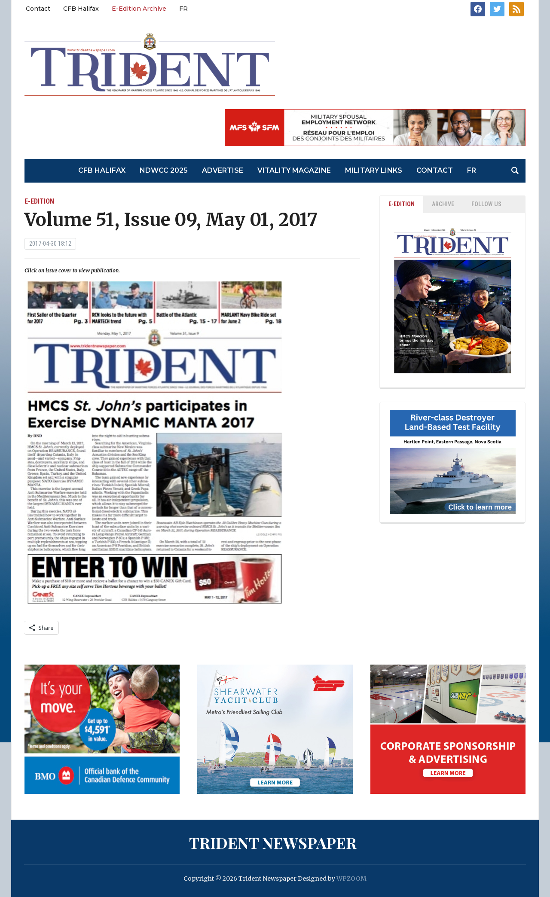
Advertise (222, 170)
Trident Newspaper (273, 842)
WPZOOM (351, 878)
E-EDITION (401, 204)
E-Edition (39, 201)
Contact (38, 8)
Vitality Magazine (294, 170)
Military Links (373, 170)
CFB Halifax (81, 8)
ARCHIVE (443, 204)
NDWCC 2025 (164, 170)
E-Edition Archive (139, 8)
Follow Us (486, 204)
